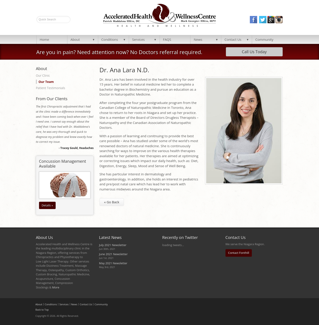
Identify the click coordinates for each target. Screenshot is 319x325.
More (55, 287)
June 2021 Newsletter (113, 254)
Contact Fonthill (238, 253)
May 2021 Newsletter (113, 263)
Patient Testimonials (50, 88)
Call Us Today (254, 51)
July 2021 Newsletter (113, 245)
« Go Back (111, 202)
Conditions (109, 39)
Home (44, 39)
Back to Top (42, 309)
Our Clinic (43, 75)
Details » (47, 205)
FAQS (167, 39)
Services (138, 39)
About (75, 39)
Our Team (46, 82)
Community (264, 39)
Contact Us (233, 39)
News (198, 39)
